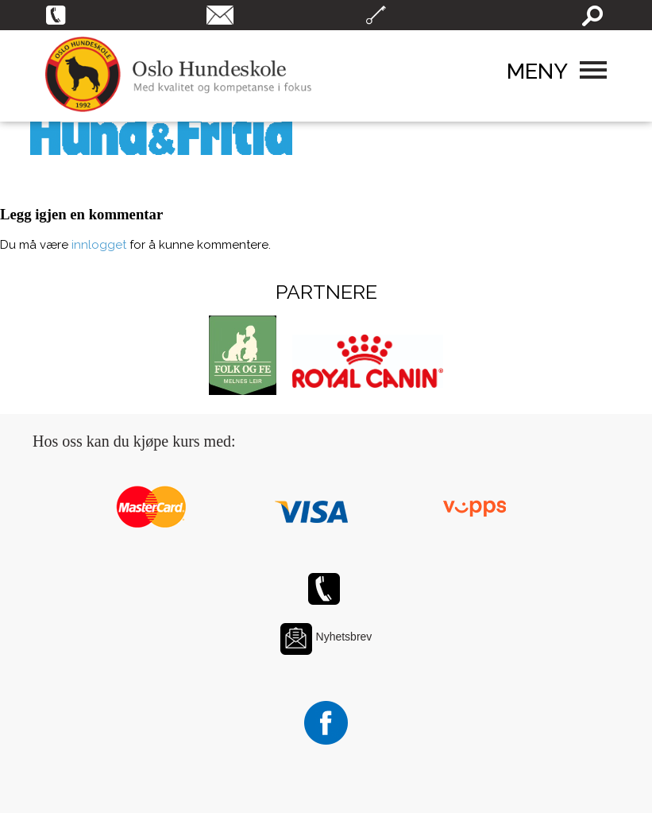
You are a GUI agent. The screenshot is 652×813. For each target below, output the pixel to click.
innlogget (98, 245)
